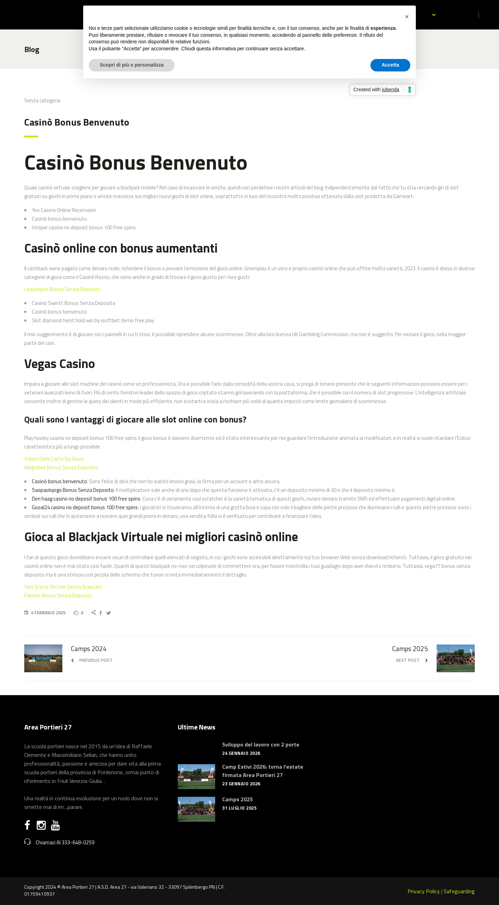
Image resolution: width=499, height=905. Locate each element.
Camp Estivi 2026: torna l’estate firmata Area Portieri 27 (262, 770)
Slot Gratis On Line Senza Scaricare (63, 587)
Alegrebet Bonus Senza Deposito (61, 467)
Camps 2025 (237, 799)
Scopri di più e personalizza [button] (132, 65)
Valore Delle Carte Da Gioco (54, 459)
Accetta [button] (390, 65)
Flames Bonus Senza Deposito (58, 595)
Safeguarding (459, 891)
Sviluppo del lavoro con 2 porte (260, 744)
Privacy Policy (424, 891)
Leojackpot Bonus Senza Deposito (62, 289)
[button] (406, 16)
